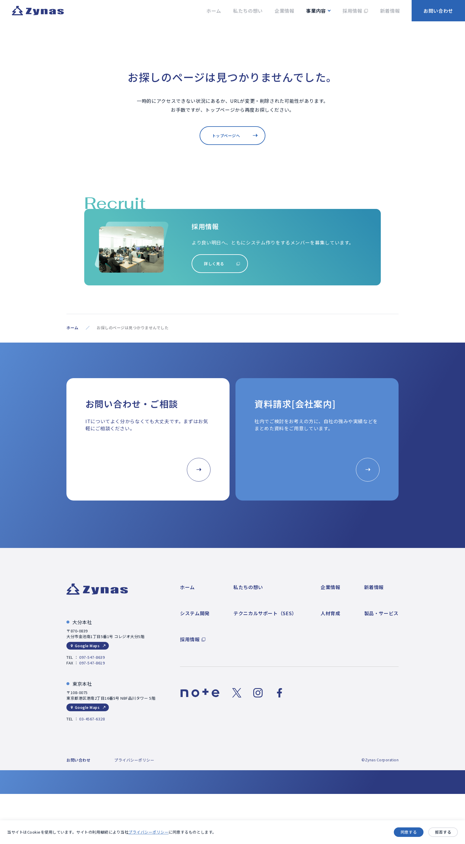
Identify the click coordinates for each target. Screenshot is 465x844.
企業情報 (330, 587)
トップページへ (226, 135)
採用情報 (190, 639)
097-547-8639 (92, 657)
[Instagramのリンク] (258, 693)
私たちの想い (248, 587)
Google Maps (87, 645)
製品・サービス (381, 613)
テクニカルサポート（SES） (265, 613)
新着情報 (374, 587)
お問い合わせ (438, 10)
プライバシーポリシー (148, 832)
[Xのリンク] (236, 693)
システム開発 (195, 613)
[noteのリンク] (200, 693)
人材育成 (330, 613)
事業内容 (316, 10)
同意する (409, 832)
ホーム (72, 327)
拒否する (443, 832)
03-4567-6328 (92, 719)
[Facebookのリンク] (279, 693)
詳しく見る (214, 263)
